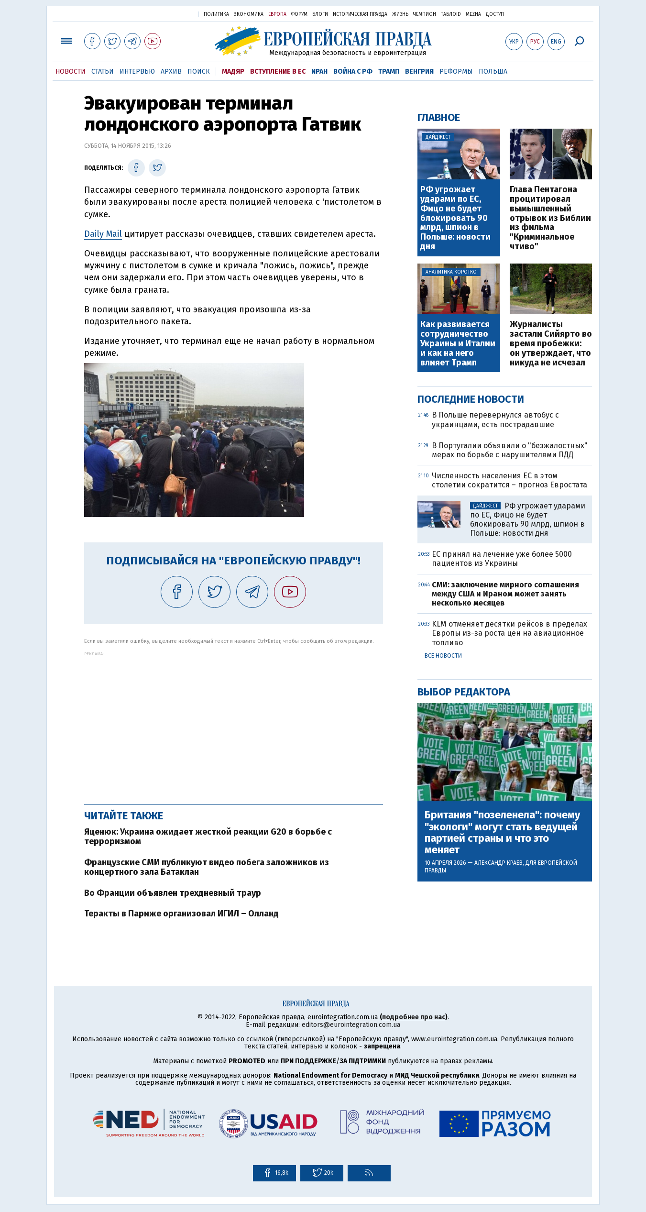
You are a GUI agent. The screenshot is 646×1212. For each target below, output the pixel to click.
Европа (277, 14)
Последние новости (470, 399)
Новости (70, 71)
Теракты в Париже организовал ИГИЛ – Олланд (181, 913)
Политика (216, 14)
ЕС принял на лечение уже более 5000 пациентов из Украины (502, 559)
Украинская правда (168, 13)
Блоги (320, 14)
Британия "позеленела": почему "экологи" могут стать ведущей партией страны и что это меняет (502, 832)
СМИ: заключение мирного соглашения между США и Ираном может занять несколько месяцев (505, 593)
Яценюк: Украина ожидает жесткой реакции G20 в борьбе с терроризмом (208, 836)
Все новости (443, 655)
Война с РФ (352, 71)
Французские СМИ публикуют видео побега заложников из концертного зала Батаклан (206, 867)
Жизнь (400, 14)
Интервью (137, 71)
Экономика (248, 14)
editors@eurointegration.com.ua (351, 1025)
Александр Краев (498, 862)
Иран (319, 71)
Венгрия (419, 71)
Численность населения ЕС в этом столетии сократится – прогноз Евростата (509, 480)
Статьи (102, 71)
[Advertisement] (233, 723)
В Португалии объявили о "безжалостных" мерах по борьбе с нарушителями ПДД (510, 450)
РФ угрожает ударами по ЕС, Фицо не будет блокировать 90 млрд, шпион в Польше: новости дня (455, 218)
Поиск (198, 71)
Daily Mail (103, 234)
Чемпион (424, 14)
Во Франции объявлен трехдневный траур (172, 893)
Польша (493, 71)
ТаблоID (451, 14)
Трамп (388, 71)
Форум (299, 14)
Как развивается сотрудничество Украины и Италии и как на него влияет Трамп (457, 343)
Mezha (473, 14)
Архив (171, 71)
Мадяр (233, 71)
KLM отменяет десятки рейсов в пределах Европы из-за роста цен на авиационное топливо (509, 633)
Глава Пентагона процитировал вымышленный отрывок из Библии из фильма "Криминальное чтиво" (550, 218)
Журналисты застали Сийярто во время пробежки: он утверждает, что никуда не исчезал (551, 343)
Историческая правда (360, 14)
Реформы (456, 71)
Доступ (495, 14)
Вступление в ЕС (278, 71)
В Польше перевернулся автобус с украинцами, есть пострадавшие (495, 419)
